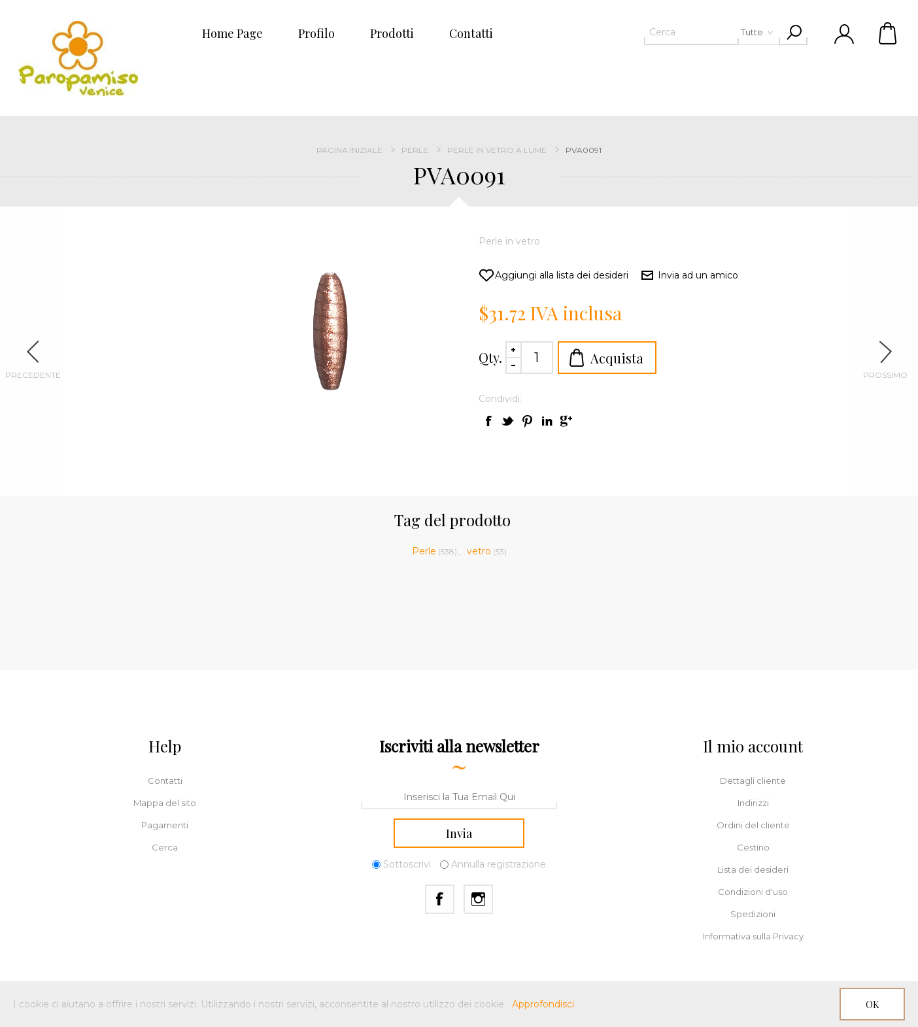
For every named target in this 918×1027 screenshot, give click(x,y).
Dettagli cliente (753, 780)
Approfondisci (543, 1004)
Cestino (888, 33)
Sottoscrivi (407, 864)
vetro (479, 551)
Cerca (165, 847)
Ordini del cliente (753, 825)
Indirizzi (753, 803)
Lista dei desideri (753, 869)
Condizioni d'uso (753, 891)
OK (872, 1004)
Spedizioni (752, 914)
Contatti (165, 780)
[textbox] (691, 32)
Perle (424, 551)
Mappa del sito (164, 803)
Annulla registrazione (498, 864)
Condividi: (500, 399)
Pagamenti (164, 825)
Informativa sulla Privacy (753, 936)
